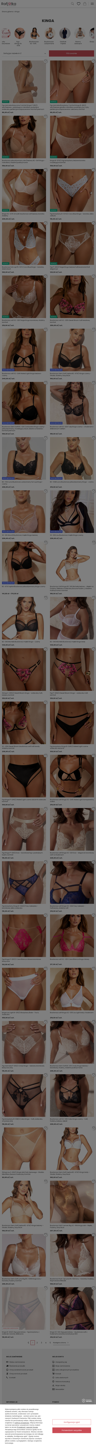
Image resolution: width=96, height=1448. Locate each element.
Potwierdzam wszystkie (72, 1430)
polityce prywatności (22, 1423)
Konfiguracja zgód (72, 1422)
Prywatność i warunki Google (27, 1427)
